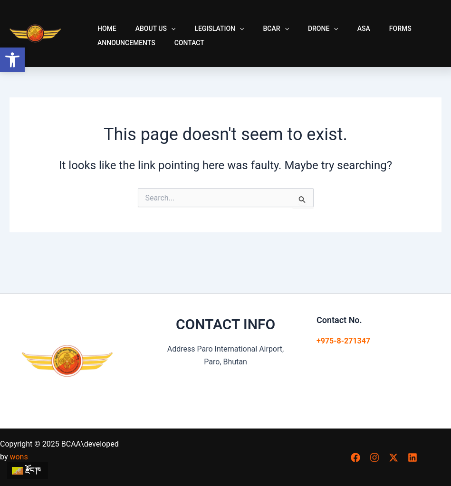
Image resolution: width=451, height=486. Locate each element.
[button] (12, 60)
